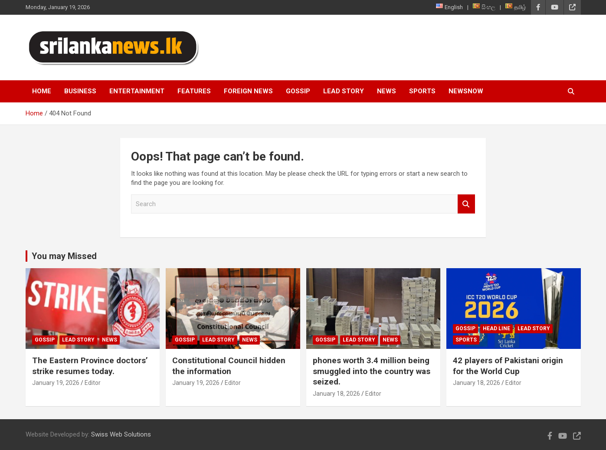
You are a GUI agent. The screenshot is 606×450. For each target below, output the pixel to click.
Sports (422, 91)
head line (496, 328)
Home (41, 91)
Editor (93, 382)
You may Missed (64, 256)
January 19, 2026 (55, 382)
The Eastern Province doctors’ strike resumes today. (90, 365)
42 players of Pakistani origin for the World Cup (508, 365)
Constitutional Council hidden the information (228, 365)
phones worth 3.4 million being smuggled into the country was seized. (371, 371)
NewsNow (466, 91)
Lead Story (343, 91)
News (386, 91)
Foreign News (248, 91)
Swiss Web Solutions (121, 434)
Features (194, 91)
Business (80, 91)
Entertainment (136, 91)
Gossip (298, 91)
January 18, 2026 (336, 393)
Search (466, 204)
